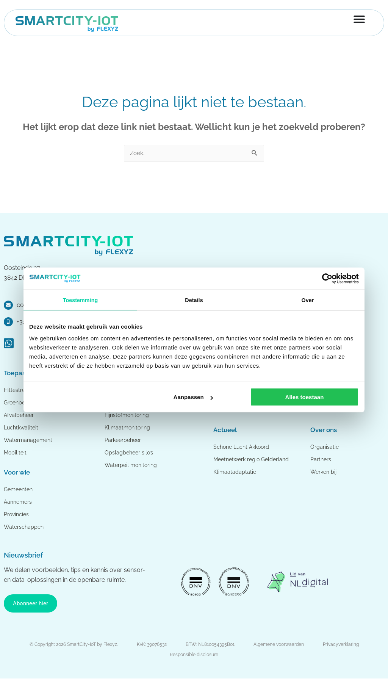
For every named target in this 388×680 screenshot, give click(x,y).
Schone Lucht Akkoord (244, 447)
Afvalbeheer (20, 415)
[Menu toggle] (359, 20)
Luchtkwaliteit (22, 428)
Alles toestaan (304, 398)
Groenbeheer (21, 403)
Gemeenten (20, 489)
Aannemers (19, 502)
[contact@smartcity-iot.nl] (8, 305)
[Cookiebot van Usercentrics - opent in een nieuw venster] (326, 278)
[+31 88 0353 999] (8, 322)
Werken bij (324, 472)
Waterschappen (24, 527)
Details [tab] (194, 300)
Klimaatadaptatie (235, 472)
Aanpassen (193, 398)
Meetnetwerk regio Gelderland (253, 459)
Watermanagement (29, 440)
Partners (321, 459)
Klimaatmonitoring (129, 428)
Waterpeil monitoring (132, 465)
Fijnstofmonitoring (128, 415)
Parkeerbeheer (124, 440)
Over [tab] (307, 300)
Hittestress (17, 390)
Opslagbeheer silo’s (130, 453)
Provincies (17, 514)
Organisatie (325, 447)
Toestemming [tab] (80, 300)
